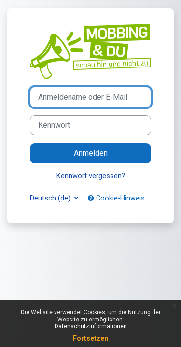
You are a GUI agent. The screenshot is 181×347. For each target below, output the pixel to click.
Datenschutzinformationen (91, 326)
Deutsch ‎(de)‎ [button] (51, 198)
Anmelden (91, 153)
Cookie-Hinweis (116, 198)
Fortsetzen (90, 338)
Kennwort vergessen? (90, 176)
